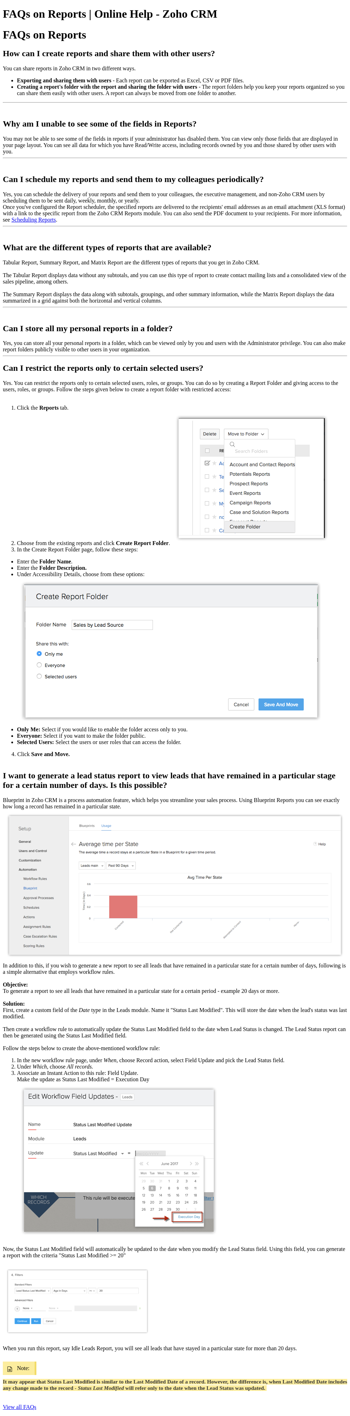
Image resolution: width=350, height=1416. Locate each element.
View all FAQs (19, 1407)
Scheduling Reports (33, 220)
